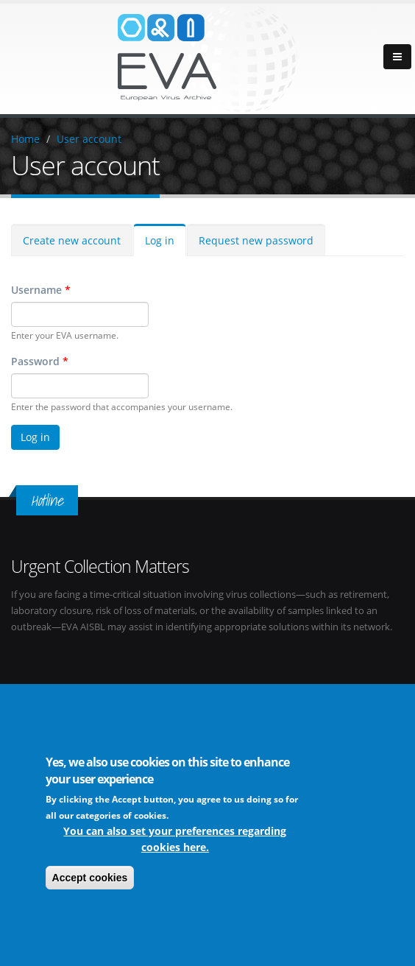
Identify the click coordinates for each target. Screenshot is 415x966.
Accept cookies (90, 878)
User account (89, 139)
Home (25, 139)
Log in (159, 240)
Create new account (72, 240)
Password (39, 361)
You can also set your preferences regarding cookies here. (174, 839)
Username (41, 290)
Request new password (256, 240)
